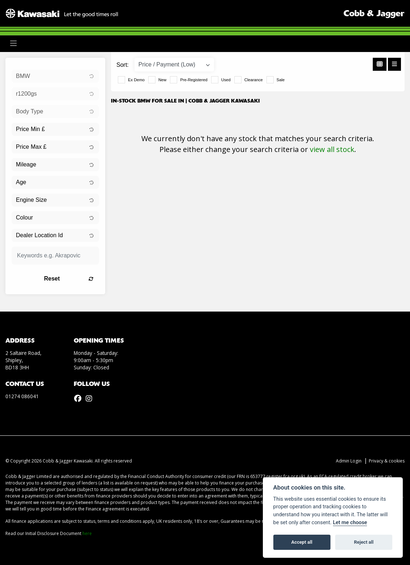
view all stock (332, 149)
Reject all (363, 542)
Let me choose (350, 523)
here (87, 533)
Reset (68, 278)
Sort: (122, 65)
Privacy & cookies (387, 461)
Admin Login (349, 461)
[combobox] (55, 76)
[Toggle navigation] (13, 43)
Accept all (301, 542)
